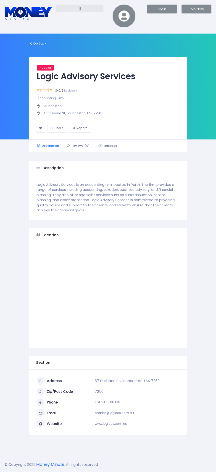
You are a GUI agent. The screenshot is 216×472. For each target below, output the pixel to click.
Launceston (52, 106)
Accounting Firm (50, 98)
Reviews (80, 146)
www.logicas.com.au (111, 423)
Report (79, 128)
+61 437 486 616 (107, 402)
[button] (80, 8)
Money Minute (50, 464)
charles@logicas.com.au (114, 413)
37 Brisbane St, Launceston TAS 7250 (72, 113)
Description (48, 146)
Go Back (37, 43)
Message (112, 146)
